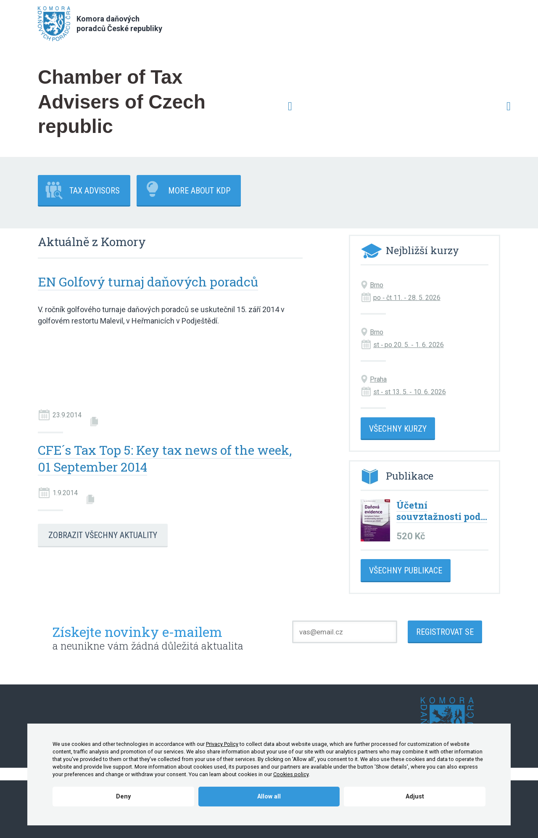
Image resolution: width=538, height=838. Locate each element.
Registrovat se (445, 632)
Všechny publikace (405, 570)
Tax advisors (94, 191)
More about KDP (199, 191)
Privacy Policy (222, 744)
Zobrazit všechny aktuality (102, 535)
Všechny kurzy (398, 429)
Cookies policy (291, 774)
